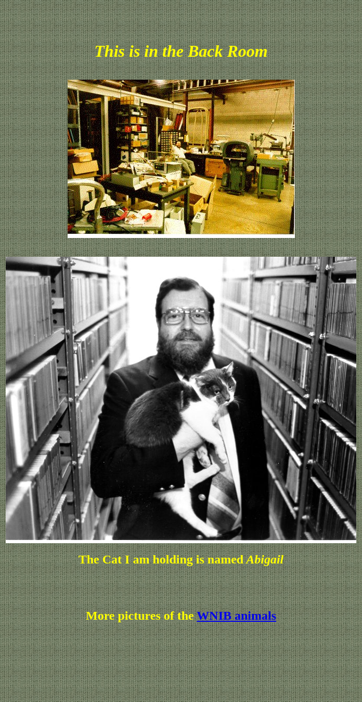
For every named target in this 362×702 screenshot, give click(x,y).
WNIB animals (236, 615)
